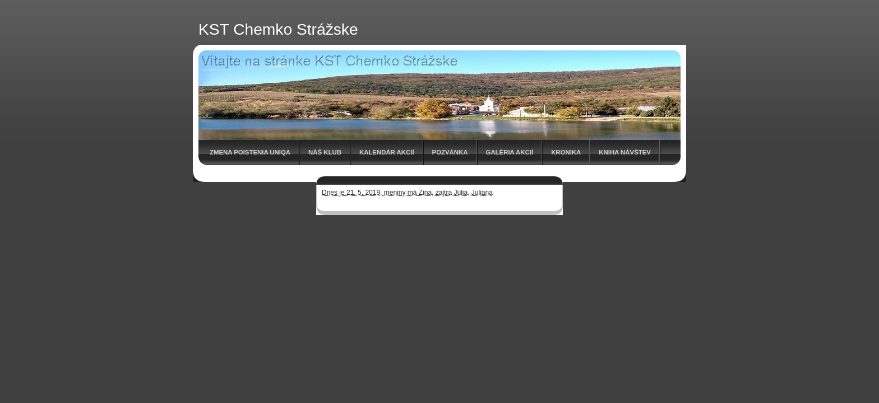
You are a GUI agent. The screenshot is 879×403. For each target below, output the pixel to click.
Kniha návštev (625, 152)
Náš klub (324, 152)
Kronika (566, 152)
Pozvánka (450, 152)
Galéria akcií (510, 152)
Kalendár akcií (386, 152)
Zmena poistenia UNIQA (250, 152)
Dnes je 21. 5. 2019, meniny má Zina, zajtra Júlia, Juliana (407, 192)
